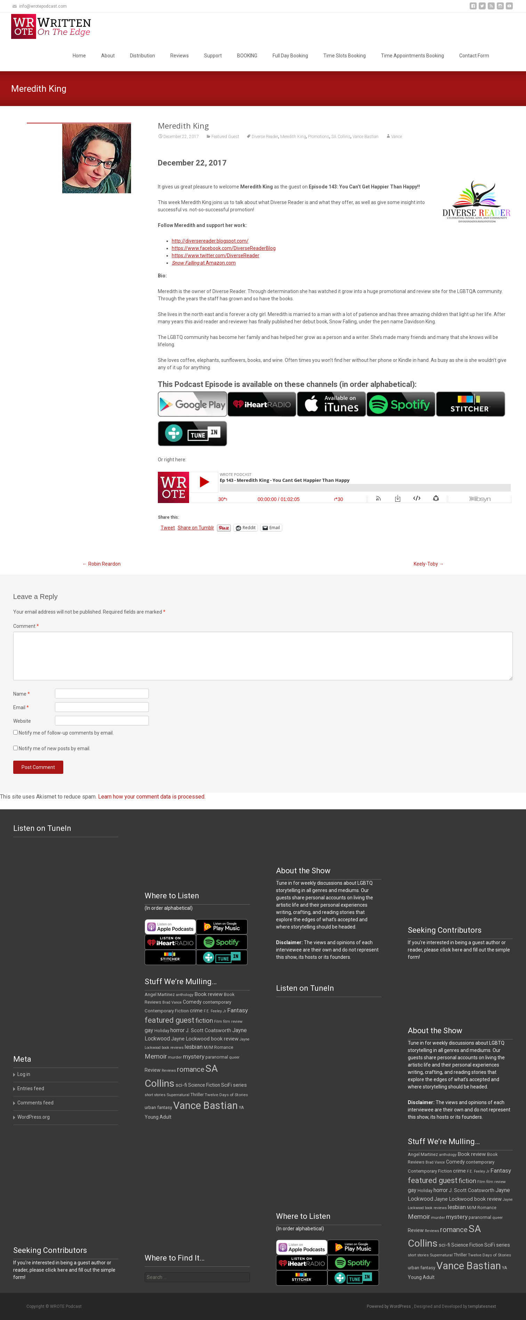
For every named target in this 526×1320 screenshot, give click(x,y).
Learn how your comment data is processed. (151, 796)
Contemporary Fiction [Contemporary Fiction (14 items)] (167, 1010)
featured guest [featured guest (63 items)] (169, 1020)
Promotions (318, 136)
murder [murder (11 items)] (175, 1057)
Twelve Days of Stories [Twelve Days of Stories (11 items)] (226, 1094)
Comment (26, 626)
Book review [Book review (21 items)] (208, 994)
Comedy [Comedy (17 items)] (192, 1002)
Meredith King (293, 136)
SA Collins (340, 136)
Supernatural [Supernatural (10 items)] (178, 1095)
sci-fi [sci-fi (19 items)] (181, 1085)
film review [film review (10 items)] (232, 1021)
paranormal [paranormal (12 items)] (216, 1057)
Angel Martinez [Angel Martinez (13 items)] (160, 994)
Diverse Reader (265, 136)
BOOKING (247, 55)
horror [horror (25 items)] (177, 1030)
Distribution (142, 55)
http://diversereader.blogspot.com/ (210, 241)
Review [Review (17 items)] (153, 1070)
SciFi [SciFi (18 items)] (226, 1085)
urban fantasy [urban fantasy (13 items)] (158, 1107)
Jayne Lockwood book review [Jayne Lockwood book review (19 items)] (204, 1039)
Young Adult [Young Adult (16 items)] (158, 1117)
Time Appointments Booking (412, 55)
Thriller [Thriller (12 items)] (197, 1094)
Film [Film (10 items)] (218, 1021)
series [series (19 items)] (240, 1085)
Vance (396, 136)
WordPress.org (33, 1117)
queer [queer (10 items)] (234, 1057)
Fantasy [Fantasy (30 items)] (237, 1010)
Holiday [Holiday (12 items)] (161, 1030)
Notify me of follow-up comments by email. (66, 733)
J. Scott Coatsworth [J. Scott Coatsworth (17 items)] (208, 1030)
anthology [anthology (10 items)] (184, 995)
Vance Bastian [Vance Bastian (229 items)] (205, 1105)
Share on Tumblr (196, 528)
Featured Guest (225, 136)
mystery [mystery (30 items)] (193, 1056)
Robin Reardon (101, 564)
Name (21, 694)
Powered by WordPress (389, 1306)
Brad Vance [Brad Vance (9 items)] (172, 1002)
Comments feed (35, 1103)
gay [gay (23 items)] (149, 1030)
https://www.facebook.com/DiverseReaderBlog (224, 248)
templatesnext (482, 1306)
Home (79, 55)
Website (22, 721)
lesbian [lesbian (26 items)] (194, 1047)
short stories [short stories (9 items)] (155, 1095)
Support (213, 55)
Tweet (168, 528)
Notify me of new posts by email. (54, 748)
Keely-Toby (429, 564)
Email (21, 707)
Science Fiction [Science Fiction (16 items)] (204, 1085)
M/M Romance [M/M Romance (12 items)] (218, 1047)
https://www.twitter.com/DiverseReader (215, 255)
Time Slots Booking (344, 55)
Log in (23, 1074)
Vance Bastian (366, 136)
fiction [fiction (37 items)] (204, 1021)
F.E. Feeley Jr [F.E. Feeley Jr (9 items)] (215, 1011)
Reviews (179, 55)
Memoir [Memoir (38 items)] (156, 1056)
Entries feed (30, 1088)
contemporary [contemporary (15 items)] (217, 1002)
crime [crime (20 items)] (196, 1010)
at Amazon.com (204, 263)
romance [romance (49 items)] (190, 1069)
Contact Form (474, 55)
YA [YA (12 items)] (241, 1107)
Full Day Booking (290, 55)
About (108, 55)
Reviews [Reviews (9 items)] (169, 1070)
